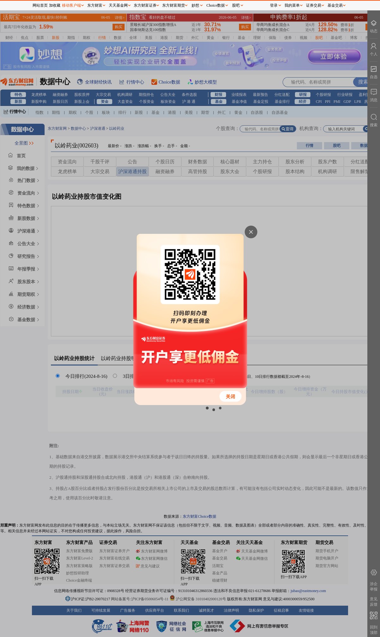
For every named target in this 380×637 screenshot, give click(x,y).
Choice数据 (215, 5)
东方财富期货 (173, 5)
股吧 (236, 5)
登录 (274, 5)
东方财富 (94, 5)
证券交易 (313, 5)
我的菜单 (292, 5)
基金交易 (335, 5)
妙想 (195, 5)
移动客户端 (71, 5)
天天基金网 (118, 5)
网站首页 (40, 5)
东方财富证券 (145, 5)
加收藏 (54, 5)
